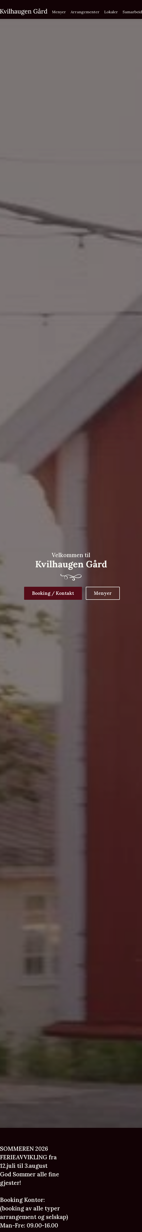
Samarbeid (132, 11)
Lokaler (111, 11)
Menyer (59, 11)
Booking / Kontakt (53, 593)
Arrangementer (85, 11)
